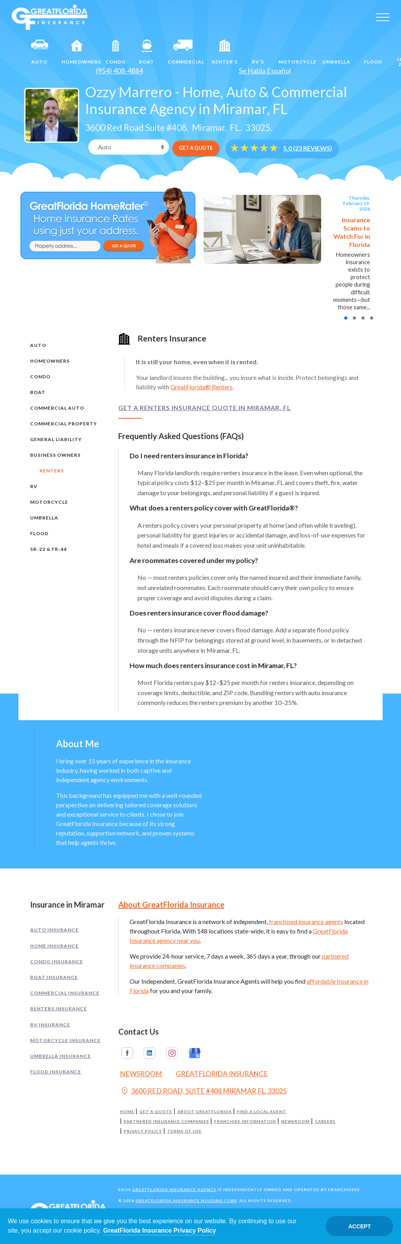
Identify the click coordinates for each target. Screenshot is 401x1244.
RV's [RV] (258, 52)
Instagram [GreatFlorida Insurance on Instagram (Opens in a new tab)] (172, 1053)
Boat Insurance (54, 977)
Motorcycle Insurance (65, 1040)
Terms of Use (184, 1131)
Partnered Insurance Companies (166, 1121)
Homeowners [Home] (80, 52)
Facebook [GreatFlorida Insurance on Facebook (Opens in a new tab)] (127, 1053)
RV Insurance (50, 1025)
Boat (146, 52)
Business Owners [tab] (55, 455)
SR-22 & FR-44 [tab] (48, 549)
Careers (325, 1121)
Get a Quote (155, 1112)
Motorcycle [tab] (49, 502)
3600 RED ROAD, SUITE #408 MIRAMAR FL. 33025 (203, 1092)
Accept (359, 1226)
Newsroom (295, 1121)
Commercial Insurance (64, 993)
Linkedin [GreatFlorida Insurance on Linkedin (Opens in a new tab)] (149, 1053)
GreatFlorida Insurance (222, 1074)
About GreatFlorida (204, 1112)
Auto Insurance (54, 930)
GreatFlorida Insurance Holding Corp (186, 1200)
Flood (373, 52)
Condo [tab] (40, 377)
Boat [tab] (37, 392)
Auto (39, 52)
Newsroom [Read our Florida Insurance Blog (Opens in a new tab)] (141, 1074)
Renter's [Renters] (225, 52)
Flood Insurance (55, 1072)
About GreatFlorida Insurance (171, 904)
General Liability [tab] (56, 439)
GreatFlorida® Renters (201, 386)
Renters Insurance (58, 1009)
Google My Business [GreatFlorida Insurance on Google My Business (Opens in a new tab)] (194, 1053)
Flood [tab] (39, 533)
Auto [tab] (38, 345)
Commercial (186, 52)
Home (127, 1112)
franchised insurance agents (306, 921)
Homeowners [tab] (50, 361)
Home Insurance (54, 946)
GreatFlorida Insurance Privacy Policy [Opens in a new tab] (159, 1230)
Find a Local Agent (261, 1112)
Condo (115, 52)
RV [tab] (34, 486)
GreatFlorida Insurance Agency (174, 1189)
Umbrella (336, 52)
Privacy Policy (143, 1131)
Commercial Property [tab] (63, 424)
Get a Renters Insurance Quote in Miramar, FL (204, 407)
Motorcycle (297, 52)
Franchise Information (245, 1121)
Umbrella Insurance (60, 1056)
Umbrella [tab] (44, 518)
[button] (345, 318)
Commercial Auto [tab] (57, 408)
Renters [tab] (52, 471)
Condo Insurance (56, 961)
